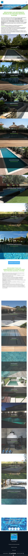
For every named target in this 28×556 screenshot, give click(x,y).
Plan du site (14, 550)
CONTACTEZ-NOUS (20, 553)
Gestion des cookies (14, 547)
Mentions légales (14, 541)
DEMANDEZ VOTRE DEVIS (14, 262)
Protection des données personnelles (14, 544)
